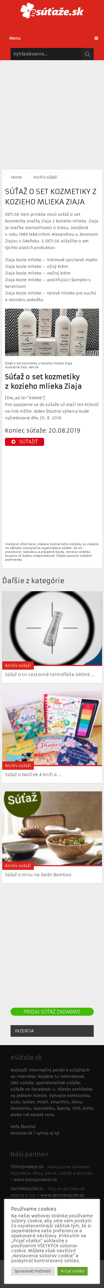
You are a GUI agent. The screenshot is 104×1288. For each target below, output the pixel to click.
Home (16, 177)
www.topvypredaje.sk (35, 1179)
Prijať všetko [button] (72, 1271)
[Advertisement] (52, 112)
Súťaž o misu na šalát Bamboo (38, 874)
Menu (15, 38)
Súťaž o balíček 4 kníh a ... (33, 774)
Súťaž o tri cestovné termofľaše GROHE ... (50, 674)
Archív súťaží (46, 177)
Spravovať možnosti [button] (32, 1271)
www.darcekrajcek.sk (62, 1195)
